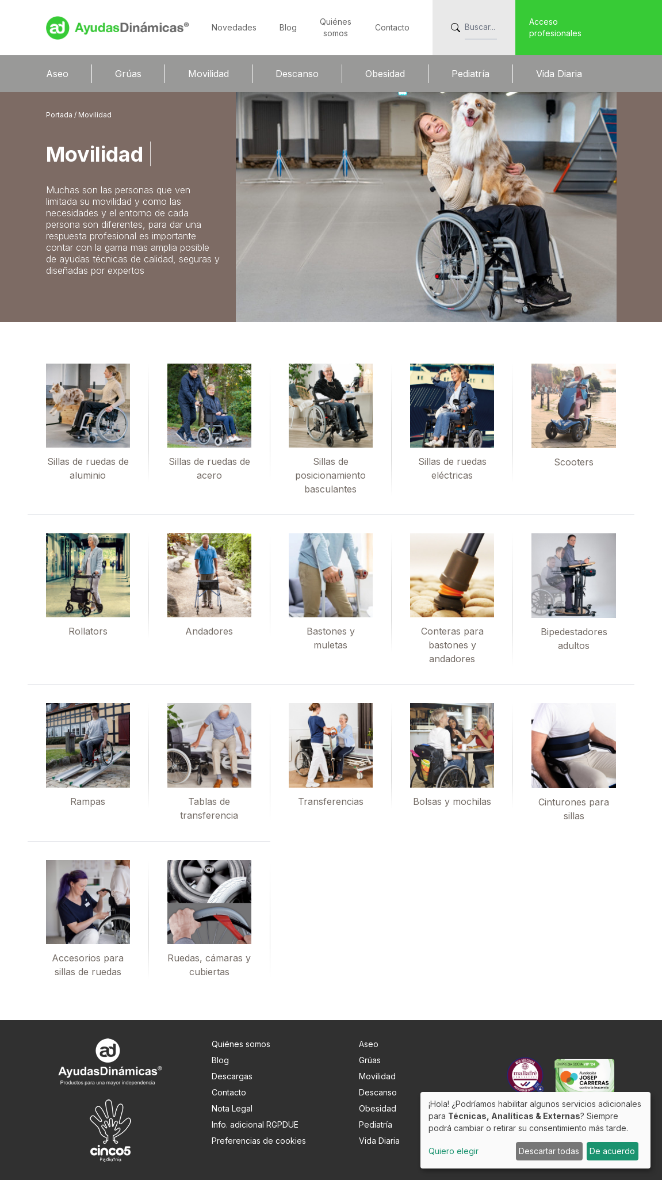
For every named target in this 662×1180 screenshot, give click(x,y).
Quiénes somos (241, 1044)
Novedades (234, 27)
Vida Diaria (559, 73)
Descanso (297, 73)
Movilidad (208, 73)
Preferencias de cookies (259, 1140)
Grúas (128, 73)
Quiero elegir (453, 1151)
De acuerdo (612, 1151)
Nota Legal (232, 1108)
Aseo (57, 73)
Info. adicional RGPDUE (255, 1124)
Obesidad (385, 73)
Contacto (392, 27)
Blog (288, 27)
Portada (60, 114)
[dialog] (535, 1130)
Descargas (232, 1076)
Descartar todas (549, 1151)
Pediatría (470, 73)
